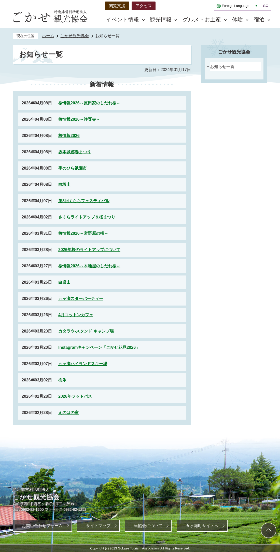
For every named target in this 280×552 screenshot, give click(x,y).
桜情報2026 (69, 135)
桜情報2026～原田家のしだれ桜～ (89, 103)
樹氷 (62, 380)
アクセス (143, 6)
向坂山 (64, 184)
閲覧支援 (117, 6)
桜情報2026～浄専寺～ (79, 119)
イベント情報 (122, 19)
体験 (237, 19)
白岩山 (64, 282)
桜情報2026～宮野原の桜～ (83, 233)
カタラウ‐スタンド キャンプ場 (86, 331)
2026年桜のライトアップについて (89, 249)
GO (265, 6)
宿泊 (259, 19)
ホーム (48, 36)
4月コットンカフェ (75, 315)
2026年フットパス (75, 396)
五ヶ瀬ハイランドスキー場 (82, 364)
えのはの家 (68, 412)
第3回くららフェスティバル (83, 201)
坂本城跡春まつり (74, 152)
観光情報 (160, 19)
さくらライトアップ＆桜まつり (86, 217)
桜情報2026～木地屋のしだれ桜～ (89, 266)
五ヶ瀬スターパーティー (80, 298)
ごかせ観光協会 (74, 36)
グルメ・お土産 (202, 19)
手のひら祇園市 (72, 168)
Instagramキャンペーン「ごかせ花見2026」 (99, 347)
